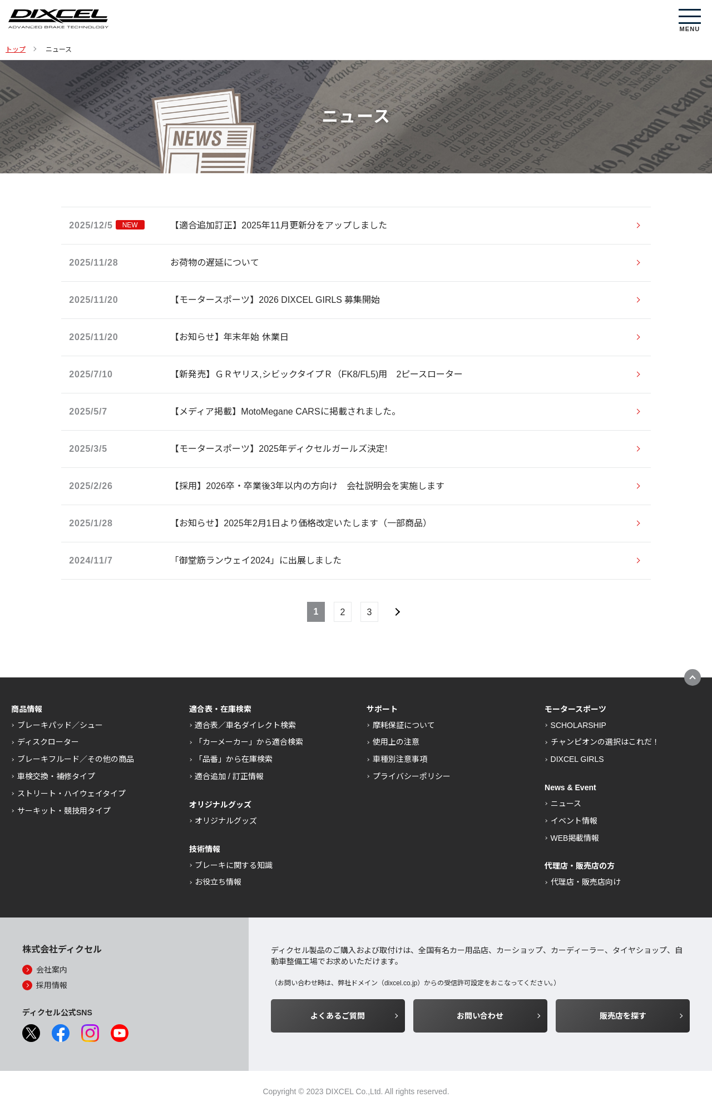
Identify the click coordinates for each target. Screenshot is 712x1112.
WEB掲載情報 (575, 838)
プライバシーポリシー (412, 776)
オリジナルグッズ (226, 820)
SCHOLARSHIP (578, 725)
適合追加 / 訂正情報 (229, 776)
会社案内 (51, 969)
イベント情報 (574, 820)
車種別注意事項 (400, 759)
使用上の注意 (396, 741)
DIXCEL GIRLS (577, 759)
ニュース (566, 803)
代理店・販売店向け (586, 881)
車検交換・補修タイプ (56, 776)
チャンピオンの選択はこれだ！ (605, 741)
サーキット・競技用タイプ (64, 810)
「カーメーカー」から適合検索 (249, 741)
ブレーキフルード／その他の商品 (75, 759)
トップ (16, 49)
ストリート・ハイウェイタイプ (71, 793)
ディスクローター (48, 741)
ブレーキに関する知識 (234, 865)
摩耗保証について (404, 725)
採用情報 (51, 985)
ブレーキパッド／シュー (60, 725)
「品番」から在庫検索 (234, 759)
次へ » (396, 612)
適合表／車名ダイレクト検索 (245, 725)
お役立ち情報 (218, 881)
